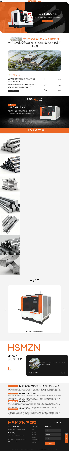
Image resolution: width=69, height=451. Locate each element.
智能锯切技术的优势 (25, 401)
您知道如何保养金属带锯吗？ (28, 393)
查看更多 (48, 21)
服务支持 (34, 437)
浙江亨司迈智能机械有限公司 (22, 449)
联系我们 (34, 442)
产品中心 (34, 434)
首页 (33, 429)
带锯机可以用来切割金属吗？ (28, 409)
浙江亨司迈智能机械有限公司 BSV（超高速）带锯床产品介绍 (39, 386)
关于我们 (34, 432)
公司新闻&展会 (35, 439)
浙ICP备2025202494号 (52, 449)
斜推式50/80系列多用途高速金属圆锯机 (34, 331)
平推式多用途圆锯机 (16, 107)
